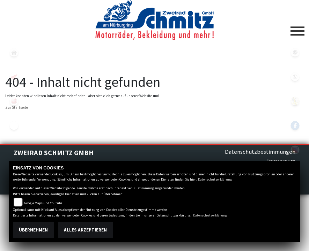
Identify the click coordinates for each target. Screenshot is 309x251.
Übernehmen (33, 230)
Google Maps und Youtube (43, 203)
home (13, 52)
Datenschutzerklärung (215, 179)
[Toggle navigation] (297, 28)
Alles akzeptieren (85, 230)
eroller (13, 125)
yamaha (13, 101)
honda (13, 76)
